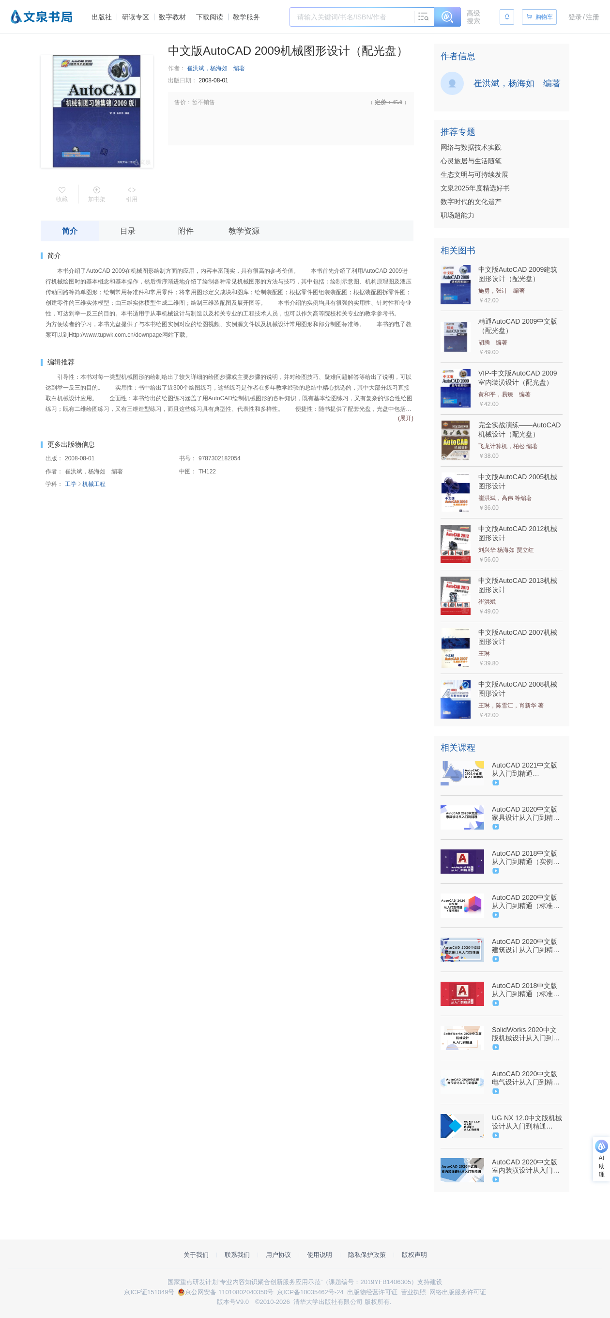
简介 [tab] (69, 231)
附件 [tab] (186, 231)
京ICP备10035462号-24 (310, 1292)
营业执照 (413, 1292)
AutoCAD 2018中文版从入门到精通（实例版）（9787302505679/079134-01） (526, 857)
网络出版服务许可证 (457, 1292)
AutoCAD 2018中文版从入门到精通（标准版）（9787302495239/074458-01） (526, 990)
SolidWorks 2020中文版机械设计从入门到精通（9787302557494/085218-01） (526, 1034)
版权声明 (414, 1254)
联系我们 (237, 1254)
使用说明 (319, 1254)
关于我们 (196, 1254)
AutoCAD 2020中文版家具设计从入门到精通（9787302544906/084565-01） (526, 813)
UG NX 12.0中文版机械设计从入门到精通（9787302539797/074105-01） (527, 1122)
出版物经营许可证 (372, 1292)
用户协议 (278, 1254)
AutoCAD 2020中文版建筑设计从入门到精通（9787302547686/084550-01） (526, 946)
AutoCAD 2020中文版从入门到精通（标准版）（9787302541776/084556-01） (526, 902)
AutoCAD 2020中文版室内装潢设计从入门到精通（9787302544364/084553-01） (526, 1166)
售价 (180, 102)
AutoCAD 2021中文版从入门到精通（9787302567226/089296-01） (526, 769)
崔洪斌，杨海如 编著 (216, 68)
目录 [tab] (128, 231)
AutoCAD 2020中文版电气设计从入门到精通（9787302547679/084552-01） (526, 1078)
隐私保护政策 (367, 1254)
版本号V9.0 (233, 1301)
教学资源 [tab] (244, 231)
